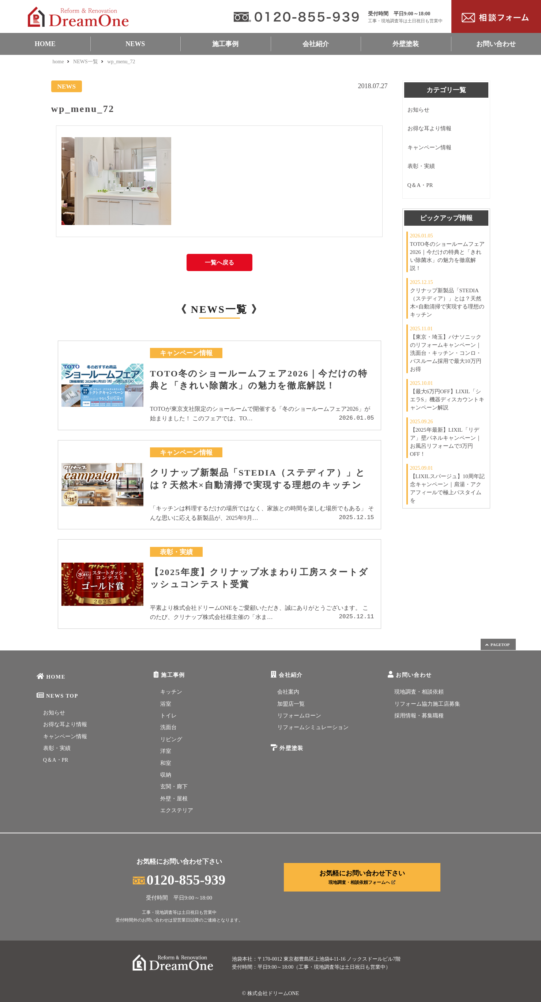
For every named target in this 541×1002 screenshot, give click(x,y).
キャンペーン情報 (429, 147)
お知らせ (418, 110)
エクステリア (176, 810)
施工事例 (225, 44)
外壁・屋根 (174, 799)
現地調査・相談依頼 (419, 692)
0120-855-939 (179, 879)
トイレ (168, 715)
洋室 (165, 751)
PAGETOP (497, 644)
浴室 (165, 704)
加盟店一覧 (291, 704)
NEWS (135, 44)
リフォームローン (299, 715)
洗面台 (168, 727)
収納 (165, 775)
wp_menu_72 (121, 61)
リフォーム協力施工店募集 (427, 704)
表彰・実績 (421, 166)
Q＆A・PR (420, 185)
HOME (45, 44)
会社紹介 (316, 44)
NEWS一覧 (85, 61)
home (58, 61)
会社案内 (288, 692)
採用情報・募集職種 (419, 715)
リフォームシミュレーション (313, 727)
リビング (171, 739)
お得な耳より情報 (429, 128)
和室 (165, 763)
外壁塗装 (405, 44)
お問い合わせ (496, 44)
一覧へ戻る (219, 262)
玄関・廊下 (174, 786)
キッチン (171, 692)
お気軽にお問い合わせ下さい (362, 877)
